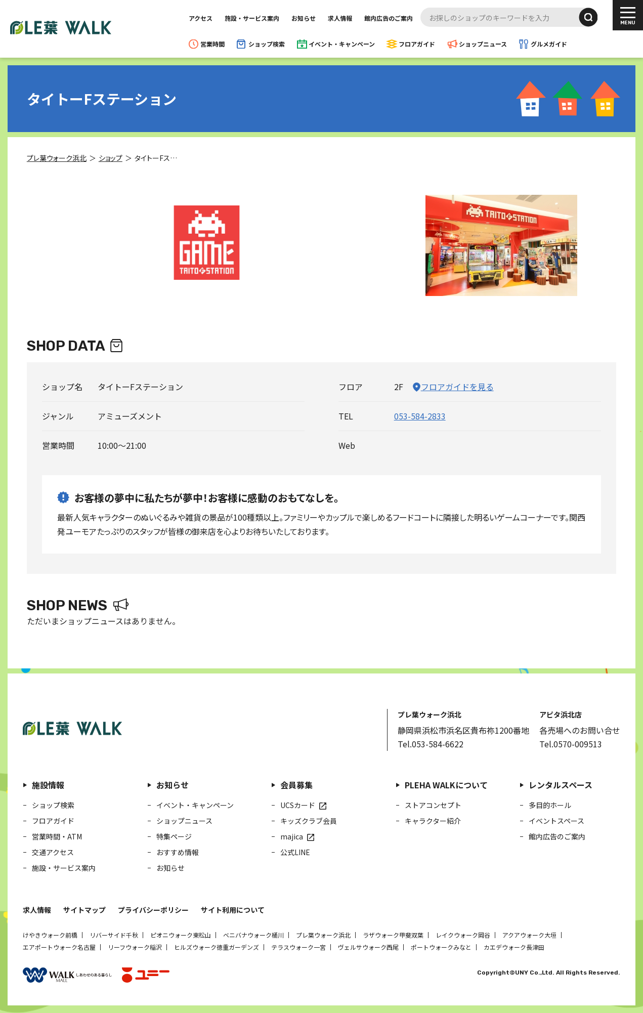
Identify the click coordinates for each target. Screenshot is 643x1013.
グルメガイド (549, 43)
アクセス (200, 18)
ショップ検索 (266, 43)
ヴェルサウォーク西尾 (368, 947)
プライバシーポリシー (153, 910)
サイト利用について (233, 910)
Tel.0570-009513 (570, 744)
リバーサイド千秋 (114, 935)
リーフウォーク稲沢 (135, 947)
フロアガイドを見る (457, 387)
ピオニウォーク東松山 (180, 935)
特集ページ (174, 836)
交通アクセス (53, 852)
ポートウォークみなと (441, 947)
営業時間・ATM (57, 836)
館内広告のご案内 (388, 18)
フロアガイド (417, 43)
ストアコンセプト (433, 805)
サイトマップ (84, 910)
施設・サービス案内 (252, 18)
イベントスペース (556, 821)
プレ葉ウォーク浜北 (323, 935)
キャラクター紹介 (433, 821)
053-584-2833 (420, 416)
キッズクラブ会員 (308, 821)
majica (291, 836)
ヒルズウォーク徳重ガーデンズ (216, 947)
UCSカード (297, 805)
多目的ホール (550, 805)
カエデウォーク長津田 (514, 947)
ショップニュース (483, 43)
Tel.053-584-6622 (430, 744)
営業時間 (212, 43)
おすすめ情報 (177, 852)
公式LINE (295, 852)
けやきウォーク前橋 (50, 935)
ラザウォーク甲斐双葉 (393, 935)
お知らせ (303, 18)
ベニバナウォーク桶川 (253, 935)
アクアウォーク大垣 (529, 935)
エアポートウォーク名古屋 (59, 947)
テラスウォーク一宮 (298, 947)
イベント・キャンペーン (342, 43)
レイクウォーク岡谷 (463, 935)
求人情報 (340, 18)
